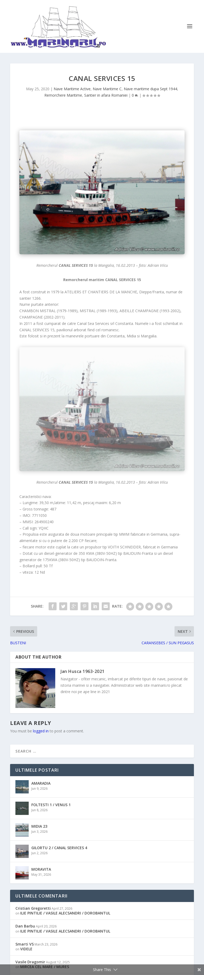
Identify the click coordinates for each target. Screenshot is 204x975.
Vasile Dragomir (30, 961)
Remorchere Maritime (63, 95)
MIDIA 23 (39, 826)
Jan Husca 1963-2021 (83, 671)
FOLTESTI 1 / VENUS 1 (51, 804)
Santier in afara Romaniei (106, 95)
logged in (41, 730)
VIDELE (26, 948)
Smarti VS (24, 944)
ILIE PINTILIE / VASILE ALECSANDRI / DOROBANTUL (65, 913)
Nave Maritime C (107, 88)
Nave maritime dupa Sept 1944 (150, 88)
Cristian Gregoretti (33, 908)
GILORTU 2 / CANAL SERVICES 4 (59, 847)
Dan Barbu (25, 926)
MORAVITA (41, 869)
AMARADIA (40, 783)
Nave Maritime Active (72, 88)
